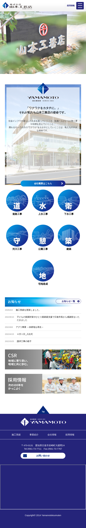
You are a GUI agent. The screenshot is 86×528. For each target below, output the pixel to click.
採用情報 (71, 5)
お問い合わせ (43, 455)
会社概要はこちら (43, 183)
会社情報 (51, 434)
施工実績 (16, 434)
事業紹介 (34, 434)
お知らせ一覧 (68, 301)
